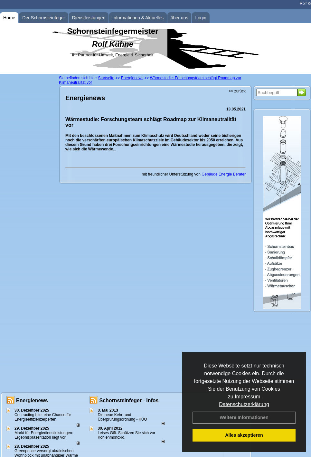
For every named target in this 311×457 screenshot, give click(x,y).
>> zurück (237, 91)
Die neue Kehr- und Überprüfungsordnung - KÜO (122, 417)
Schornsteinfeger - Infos (128, 400)
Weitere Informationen (244, 417)
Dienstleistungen (89, 17)
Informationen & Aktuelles (138, 17)
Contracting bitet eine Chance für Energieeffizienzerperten (42, 417)
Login (200, 17)
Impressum (247, 396)
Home (9, 17)
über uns (179, 17)
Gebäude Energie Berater (224, 174)
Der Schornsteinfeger (43, 17)
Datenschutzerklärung (244, 404)
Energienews (32, 400)
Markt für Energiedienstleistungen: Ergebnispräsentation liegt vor (43, 435)
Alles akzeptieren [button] (244, 435)
